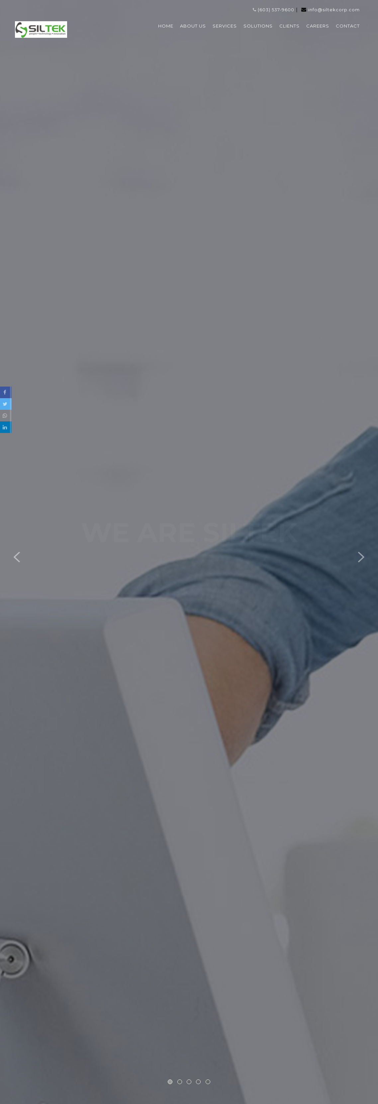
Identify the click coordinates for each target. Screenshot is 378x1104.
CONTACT (348, 26)
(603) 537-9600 (273, 9)
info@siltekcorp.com (334, 9)
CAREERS (317, 26)
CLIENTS (289, 26)
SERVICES (225, 26)
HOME (165, 26)
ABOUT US (193, 26)
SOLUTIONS (258, 26)
